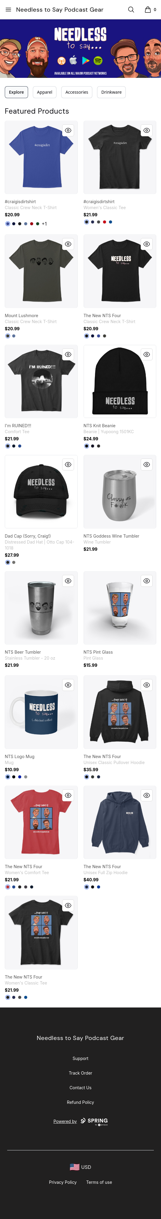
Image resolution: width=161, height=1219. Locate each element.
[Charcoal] (98, 222)
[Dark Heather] (92, 777)
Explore (16, 92)
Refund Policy (80, 1102)
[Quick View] (68, 130)
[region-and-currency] (80, 1167)
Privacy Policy (63, 1182)
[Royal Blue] (20, 777)
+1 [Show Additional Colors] (44, 223)
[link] (41, 157)
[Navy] (14, 224)
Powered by (80, 1122)
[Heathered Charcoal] (25, 887)
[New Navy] (14, 446)
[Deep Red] (31, 224)
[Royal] (110, 222)
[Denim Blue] (25, 224)
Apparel (44, 92)
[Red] (104, 222)
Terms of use (99, 1182)
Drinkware (111, 92)
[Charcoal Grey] (14, 562)
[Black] (20, 224)
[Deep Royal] (8, 224)
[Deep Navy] (8, 777)
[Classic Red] (8, 887)
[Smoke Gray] (8, 336)
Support (80, 1058)
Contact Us (81, 1087)
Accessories (76, 92)
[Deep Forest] (37, 224)
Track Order (80, 1073)
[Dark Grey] (98, 446)
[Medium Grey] (25, 777)
